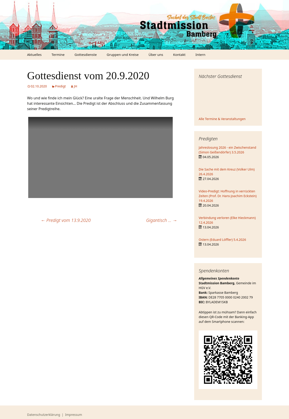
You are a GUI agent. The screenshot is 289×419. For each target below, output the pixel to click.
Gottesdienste (86, 54)
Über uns (156, 54)
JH (75, 86)
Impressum (73, 414)
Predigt (60, 86)
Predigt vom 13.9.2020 (66, 220)
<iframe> (228, 98)
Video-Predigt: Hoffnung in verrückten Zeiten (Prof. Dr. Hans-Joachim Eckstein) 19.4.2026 (228, 196)
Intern (200, 54)
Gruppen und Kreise (123, 54)
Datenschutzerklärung (43, 414)
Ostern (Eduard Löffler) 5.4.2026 (222, 239)
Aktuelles (34, 54)
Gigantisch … (161, 220)
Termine (58, 54)
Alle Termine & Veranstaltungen (222, 119)
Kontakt (179, 54)
